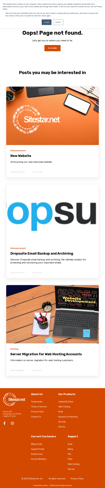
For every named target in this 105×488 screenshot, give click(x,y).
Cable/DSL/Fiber (65, 401)
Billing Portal (36, 444)
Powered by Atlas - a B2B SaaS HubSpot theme (52, 485)
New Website (20, 156)
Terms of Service (39, 406)
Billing (70, 449)
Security (62, 421)
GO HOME (52, 48)
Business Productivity (68, 416)
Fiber (70, 459)
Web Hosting (64, 406)
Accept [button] (46, 22)
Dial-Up (61, 426)
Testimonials (36, 401)
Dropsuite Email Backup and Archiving (41, 253)
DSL (69, 454)
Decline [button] (58, 22)
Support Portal (37, 449)
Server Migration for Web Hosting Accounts (46, 354)
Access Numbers (38, 459)
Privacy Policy (37, 411)
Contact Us (36, 416)
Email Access (37, 454)
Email (60, 411)
